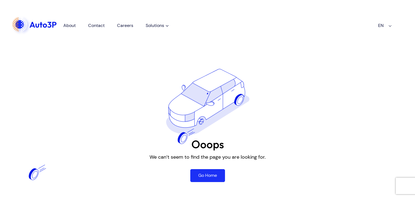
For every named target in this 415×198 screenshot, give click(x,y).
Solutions (165, 23)
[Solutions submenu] (177, 22)
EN (376, 23)
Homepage (29, 17)
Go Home (207, 175)
